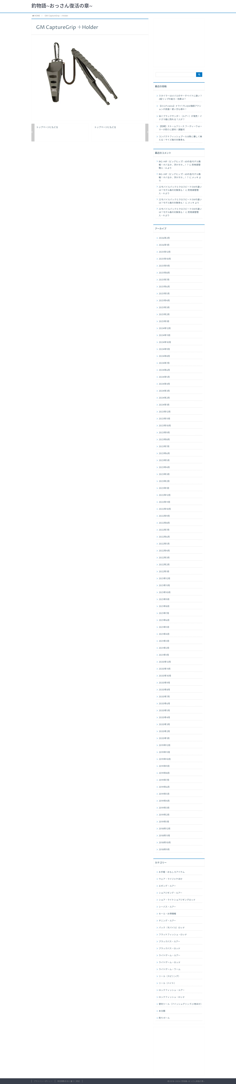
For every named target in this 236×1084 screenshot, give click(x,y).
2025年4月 (164, 300)
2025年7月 (164, 279)
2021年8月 (164, 606)
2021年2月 (164, 648)
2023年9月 (164, 432)
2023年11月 (164, 418)
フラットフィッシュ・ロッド (173, 934)
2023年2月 (164, 481)
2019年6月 (164, 787)
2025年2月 (164, 314)
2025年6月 (164, 286)
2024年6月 (164, 370)
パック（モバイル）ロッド (172, 927)
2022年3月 (164, 557)
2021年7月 (164, 613)
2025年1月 (164, 321)
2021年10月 (165, 592)
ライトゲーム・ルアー (169, 955)
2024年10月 (165, 342)
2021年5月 (164, 627)
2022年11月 (164, 502)
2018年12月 (164, 828)
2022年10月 (165, 509)
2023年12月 (165, 411)
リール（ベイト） (167, 983)
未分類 (162, 1011)
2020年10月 (165, 675)
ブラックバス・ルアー (169, 941)
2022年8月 (164, 523)
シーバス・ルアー (167, 906)
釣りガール (164, 1018)
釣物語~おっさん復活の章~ (61, 6)
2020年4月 (164, 717)
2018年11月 (164, 835)
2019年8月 (164, 773)
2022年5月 (164, 543)
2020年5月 (164, 710)
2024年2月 (164, 398)
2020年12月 (165, 662)
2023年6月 (164, 453)
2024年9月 (164, 349)
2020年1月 (164, 738)
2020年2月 (164, 731)
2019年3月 (164, 808)
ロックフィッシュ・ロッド (172, 997)
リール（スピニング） (169, 976)
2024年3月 (164, 391)
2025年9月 (164, 266)
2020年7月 (164, 696)
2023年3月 (164, 474)
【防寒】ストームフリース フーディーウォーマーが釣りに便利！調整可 (180, 128)
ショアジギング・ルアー (170, 893)
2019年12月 (164, 745)
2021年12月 (164, 578)
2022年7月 (164, 530)
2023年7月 (164, 446)
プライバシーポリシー (43, 1081)
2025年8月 (164, 272)
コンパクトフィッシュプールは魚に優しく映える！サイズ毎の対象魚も (180, 138)
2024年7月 (164, 363)
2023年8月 (164, 439)
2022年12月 (165, 495)
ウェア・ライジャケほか (170, 879)
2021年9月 (164, 599)
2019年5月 (164, 794)
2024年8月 (164, 356)
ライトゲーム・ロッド (169, 962)
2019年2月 (164, 814)
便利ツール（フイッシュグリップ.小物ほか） (180, 1004)
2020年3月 (164, 724)
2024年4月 (164, 384)
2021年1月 (164, 655)
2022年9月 (164, 516)
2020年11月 (165, 669)
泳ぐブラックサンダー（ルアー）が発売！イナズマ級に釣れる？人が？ (180, 118)
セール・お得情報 (167, 913)
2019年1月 (164, 821)
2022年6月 (164, 537)
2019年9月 (164, 766)
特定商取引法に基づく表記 (68, 1081)
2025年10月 (165, 259)
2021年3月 (164, 641)
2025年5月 (164, 293)
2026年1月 (164, 245)
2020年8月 (164, 689)
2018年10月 (165, 842)
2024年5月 (164, 377)
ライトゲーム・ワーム (169, 969)
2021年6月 (164, 620)
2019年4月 (164, 801)
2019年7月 (164, 780)
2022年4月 (164, 550)
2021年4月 (164, 634)
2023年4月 (164, 467)
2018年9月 (164, 849)
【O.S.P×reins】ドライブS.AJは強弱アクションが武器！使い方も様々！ (180, 108)
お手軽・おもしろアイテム (172, 872)
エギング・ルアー (167, 886)
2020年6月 (164, 703)
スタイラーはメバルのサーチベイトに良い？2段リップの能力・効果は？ (180, 98)
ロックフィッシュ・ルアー (172, 990)
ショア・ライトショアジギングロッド (177, 900)
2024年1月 (164, 404)
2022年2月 (164, 564)
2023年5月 (164, 460)
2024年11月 (164, 335)
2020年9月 (164, 682)
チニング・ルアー (167, 920)
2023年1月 (164, 488)
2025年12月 (165, 252)
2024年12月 (165, 328)
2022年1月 (164, 571)
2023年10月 (165, 425)
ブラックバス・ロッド (169, 948)
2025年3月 (164, 307)
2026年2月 (164, 238)
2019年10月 (165, 759)
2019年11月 (164, 752)
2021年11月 (164, 585)
